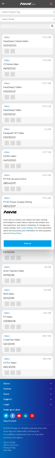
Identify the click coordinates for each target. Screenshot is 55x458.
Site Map (7, 450)
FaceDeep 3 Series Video (15, 41)
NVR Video (8, 294)
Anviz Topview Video (13, 271)
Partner (7, 389)
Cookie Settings (27, 228)
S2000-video (9, 156)
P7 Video (7, 317)
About (6, 383)
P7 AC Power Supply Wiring (17, 202)
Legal (6, 404)
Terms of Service (10, 445)
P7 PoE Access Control (14, 179)
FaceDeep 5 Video (12, 87)
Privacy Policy (15, 233)
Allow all (27, 244)
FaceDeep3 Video (12, 110)
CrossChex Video (11, 340)
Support (7, 399)
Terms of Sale (9, 442)
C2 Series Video (11, 64)
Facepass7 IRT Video (13, 133)
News (6, 394)
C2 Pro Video (9, 363)
